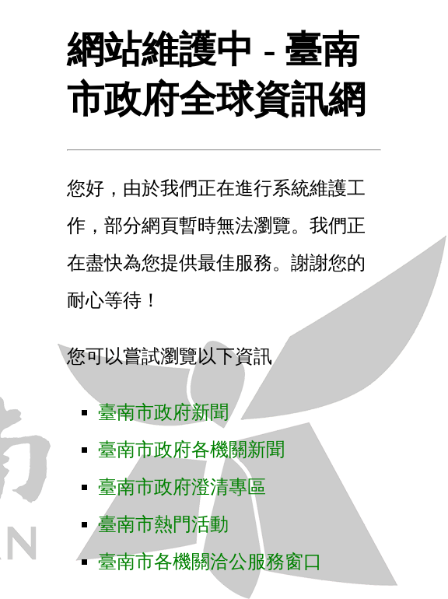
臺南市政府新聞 (163, 412)
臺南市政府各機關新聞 (191, 450)
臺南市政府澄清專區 (182, 487)
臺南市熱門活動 (163, 524)
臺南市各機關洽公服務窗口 (210, 562)
